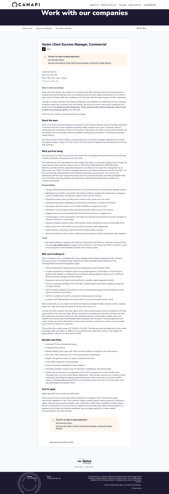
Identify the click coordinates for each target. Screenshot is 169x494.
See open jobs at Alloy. (56, 60)
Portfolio (108, 5)
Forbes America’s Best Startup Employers (98, 107)
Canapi (26, 5)
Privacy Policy (136, 488)
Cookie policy (89, 467)
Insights (135, 5)
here (83, 114)
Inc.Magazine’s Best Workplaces (67, 107)
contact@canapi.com (54, 478)
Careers (150, 5)
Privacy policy (78, 467)
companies (44, 28)
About (94, 5)
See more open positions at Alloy (61, 442)
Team (122, 5)
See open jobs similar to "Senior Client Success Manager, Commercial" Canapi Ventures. (80, 63)
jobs (27, 28)
